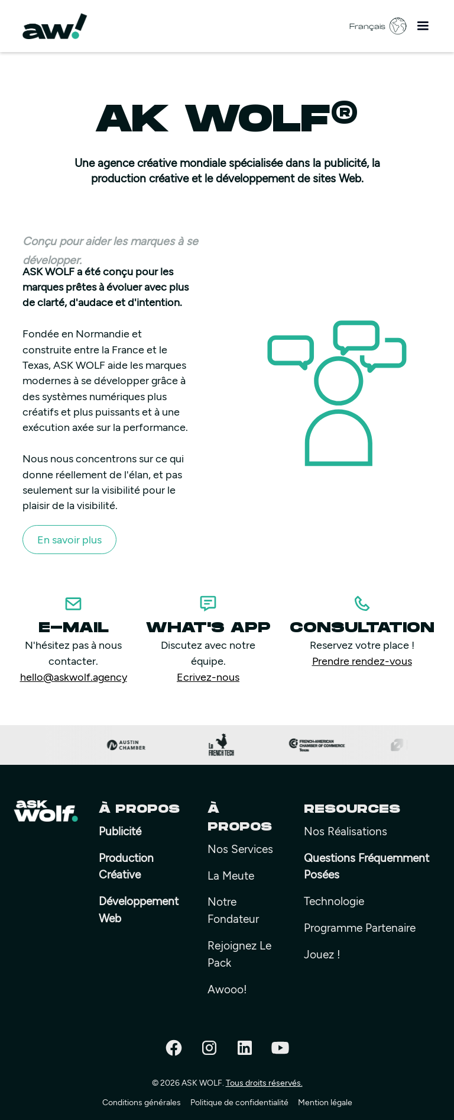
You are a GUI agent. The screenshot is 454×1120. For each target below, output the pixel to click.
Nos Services (240, 848)
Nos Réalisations (345, 831)
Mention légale (325, 1102)
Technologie (334, 900)
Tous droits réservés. (264, 1082)
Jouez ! (322, 954)
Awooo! (227, 989)
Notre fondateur (233, 909)
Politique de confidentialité (239, 1102)
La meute (230, 875)
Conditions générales (141, 1102)
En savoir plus (69, 539)
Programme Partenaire (360, 927)
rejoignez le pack (239, 953)
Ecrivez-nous (208, 676)
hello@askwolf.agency (73, 676)
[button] (423, 26)
